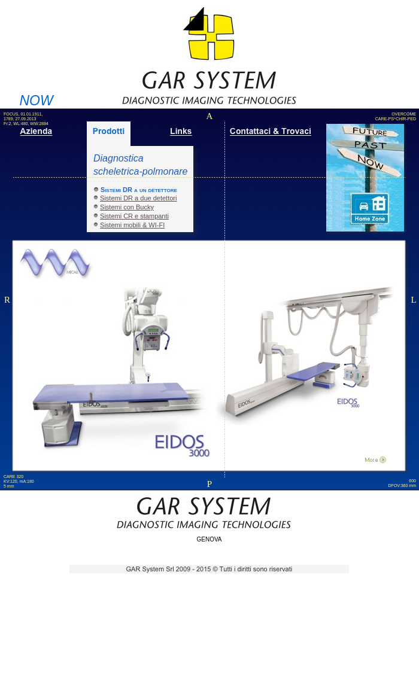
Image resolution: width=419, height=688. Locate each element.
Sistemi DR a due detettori (138, 198)
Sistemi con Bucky (127, 207)
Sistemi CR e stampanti (134, 216)
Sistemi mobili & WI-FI (132, 225)
